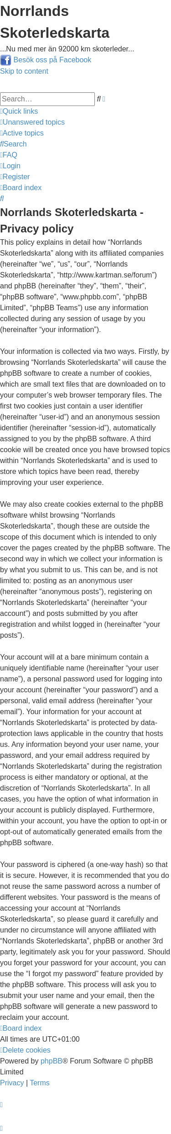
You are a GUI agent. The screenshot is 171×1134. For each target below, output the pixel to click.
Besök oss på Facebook (52, 60)
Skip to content (24, 71)
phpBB (51, 1061)
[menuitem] (32, 122)
